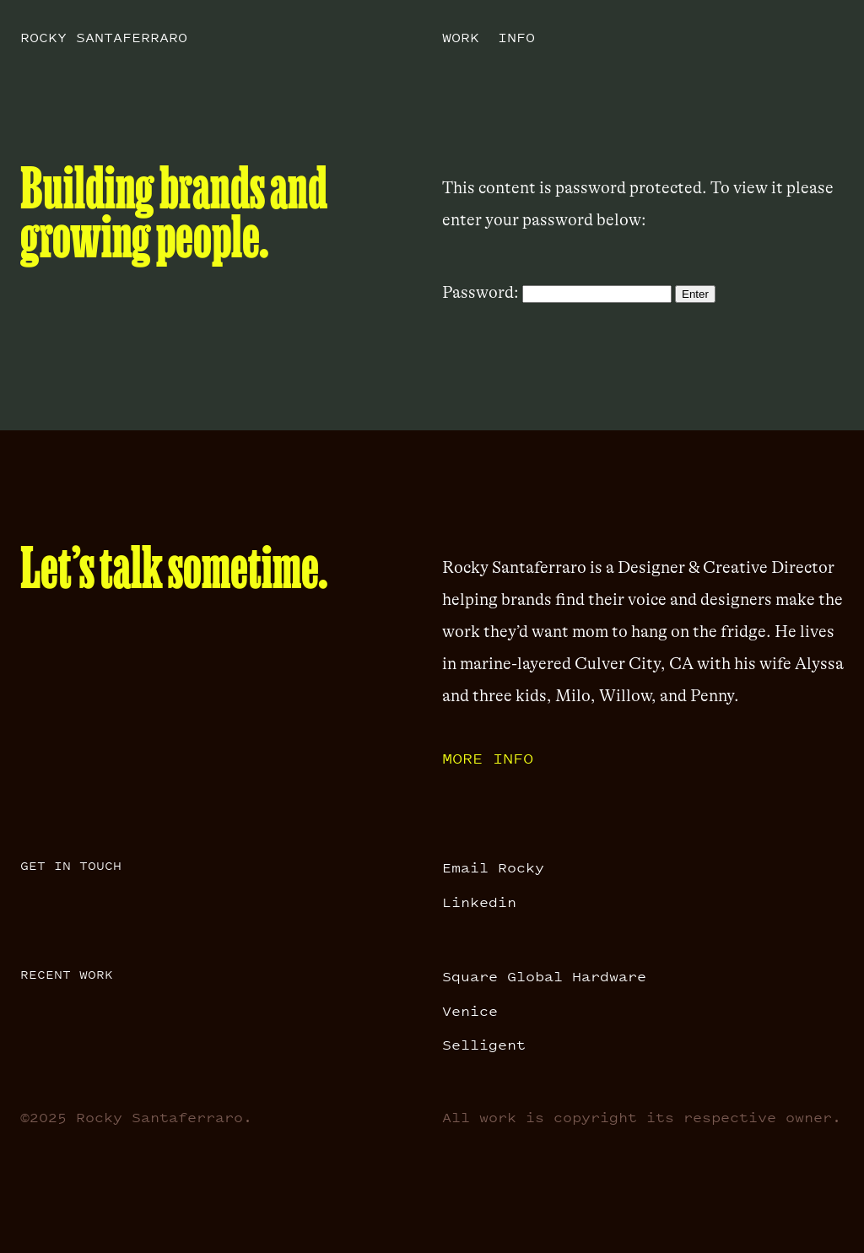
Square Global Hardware (544, 976)
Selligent (484, 1044)
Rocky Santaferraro (103, 37)
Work (460, 37)
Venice (470, 1011)
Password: (557, 292)
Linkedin (479, 902)
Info (516, 37)
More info (487, 758)
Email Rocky (493, 867)
